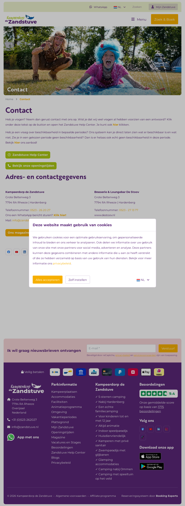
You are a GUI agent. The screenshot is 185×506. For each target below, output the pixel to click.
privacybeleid (62, 263)
